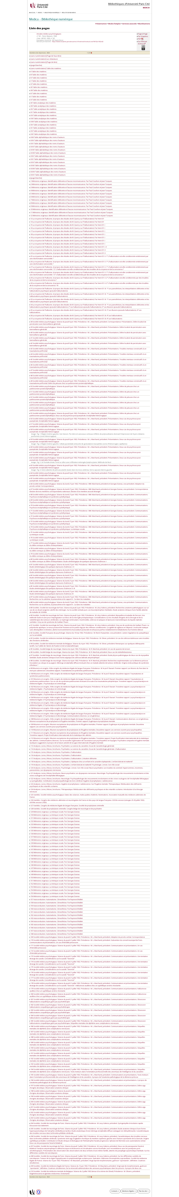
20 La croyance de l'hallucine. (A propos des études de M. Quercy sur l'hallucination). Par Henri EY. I (67, 240)
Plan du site (143, 1191)
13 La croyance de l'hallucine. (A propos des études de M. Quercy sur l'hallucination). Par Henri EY (67, 219)
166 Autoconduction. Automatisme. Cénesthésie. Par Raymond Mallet (56, 927)
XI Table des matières (38, 100)
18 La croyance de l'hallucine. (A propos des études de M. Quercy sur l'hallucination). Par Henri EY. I (67, 234)
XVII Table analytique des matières (43, 118)
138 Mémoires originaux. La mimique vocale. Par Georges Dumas (55, 840)
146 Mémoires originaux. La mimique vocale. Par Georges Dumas (55, 865)
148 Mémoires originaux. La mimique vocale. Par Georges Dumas (55, 871)
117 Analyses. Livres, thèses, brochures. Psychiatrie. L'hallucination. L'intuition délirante (63, 758)
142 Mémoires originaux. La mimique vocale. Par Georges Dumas (55, 852)
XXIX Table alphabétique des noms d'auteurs (47, 156)
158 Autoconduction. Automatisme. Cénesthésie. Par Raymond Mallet (56, 902)
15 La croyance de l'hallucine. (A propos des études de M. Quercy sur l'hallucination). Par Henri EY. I (67, 225)
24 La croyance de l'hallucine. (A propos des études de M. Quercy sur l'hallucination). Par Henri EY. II (67, 253)
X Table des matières (38, 96)
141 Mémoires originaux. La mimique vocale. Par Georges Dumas (55, 849)
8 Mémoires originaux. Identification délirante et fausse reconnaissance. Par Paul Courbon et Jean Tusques (71, 203)
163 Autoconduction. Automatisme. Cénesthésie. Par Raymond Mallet (56, 918)
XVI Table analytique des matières (43, 115)
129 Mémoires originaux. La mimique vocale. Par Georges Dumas (55, 812)
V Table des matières (38, 81)
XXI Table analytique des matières (43, 131)
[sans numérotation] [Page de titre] (43, 62)
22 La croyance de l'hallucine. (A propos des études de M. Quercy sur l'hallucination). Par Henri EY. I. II (68, 247)
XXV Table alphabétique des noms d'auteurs (47, 143)
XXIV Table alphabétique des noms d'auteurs (47, 140)
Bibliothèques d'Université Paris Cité (129, 3)
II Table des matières (38, 71)
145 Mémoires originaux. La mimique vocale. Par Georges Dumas (55, 862)
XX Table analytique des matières (43, 128)
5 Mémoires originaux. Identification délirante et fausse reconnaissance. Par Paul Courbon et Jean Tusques (71, 193)
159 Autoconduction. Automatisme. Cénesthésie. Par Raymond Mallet (56, 906)
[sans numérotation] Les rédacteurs (44, 59)
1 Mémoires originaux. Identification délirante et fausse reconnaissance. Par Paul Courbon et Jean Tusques (71, 181)
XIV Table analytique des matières (43, 109)
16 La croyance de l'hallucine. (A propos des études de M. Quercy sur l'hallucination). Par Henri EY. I (67, 228)
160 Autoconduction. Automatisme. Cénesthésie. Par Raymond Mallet (56, 909)
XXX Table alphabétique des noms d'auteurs (47, 159)
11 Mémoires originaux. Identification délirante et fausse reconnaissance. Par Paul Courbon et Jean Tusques (71, 212)
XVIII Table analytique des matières (43, 121)
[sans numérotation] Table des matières (45, 68)
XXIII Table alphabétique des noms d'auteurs (47, 137)
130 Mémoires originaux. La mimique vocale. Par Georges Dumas (55, 815)
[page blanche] (36, 65)
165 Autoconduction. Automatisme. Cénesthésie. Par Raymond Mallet (56, 924)
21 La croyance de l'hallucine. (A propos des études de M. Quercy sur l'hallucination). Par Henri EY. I (67, 244)
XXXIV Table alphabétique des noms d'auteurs (48, 172)
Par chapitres (143, 36)
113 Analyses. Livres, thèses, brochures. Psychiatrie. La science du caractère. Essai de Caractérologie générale (72, 746)
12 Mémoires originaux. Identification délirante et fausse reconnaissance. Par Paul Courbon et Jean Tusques (71, 215)
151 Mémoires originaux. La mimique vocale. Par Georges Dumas (55, 881)
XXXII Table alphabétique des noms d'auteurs (47, 165)
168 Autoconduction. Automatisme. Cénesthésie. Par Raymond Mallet (56, 934)
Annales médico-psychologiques (49, 34)
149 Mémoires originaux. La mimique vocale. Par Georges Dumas (55, 874)
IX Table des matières (38, 93)
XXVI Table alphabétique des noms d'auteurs (47, 147)
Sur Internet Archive (142, 42)
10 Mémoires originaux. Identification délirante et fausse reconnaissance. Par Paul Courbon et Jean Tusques (71, 209)
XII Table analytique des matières (43, 103)
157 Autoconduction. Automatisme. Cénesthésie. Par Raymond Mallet (56, 899)
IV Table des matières (38, 78)
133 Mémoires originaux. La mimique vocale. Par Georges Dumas (55, 824)
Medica (146, 8)
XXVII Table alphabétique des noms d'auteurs (47, 150)
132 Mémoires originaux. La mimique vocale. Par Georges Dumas (55, 821)
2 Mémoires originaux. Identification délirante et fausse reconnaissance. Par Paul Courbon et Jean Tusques (71, 184)
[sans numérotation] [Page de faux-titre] (45, 56)
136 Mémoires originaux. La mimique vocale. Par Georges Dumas (55, 834)
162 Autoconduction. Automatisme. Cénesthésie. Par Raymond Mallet (56, 915)
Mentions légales (128, 1191)
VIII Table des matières (39, 90)
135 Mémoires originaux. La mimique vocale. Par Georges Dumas (55, 830)
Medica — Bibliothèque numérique (51, 19)
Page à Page (142, 34)
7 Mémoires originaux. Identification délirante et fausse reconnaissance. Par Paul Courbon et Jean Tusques (71, 200)
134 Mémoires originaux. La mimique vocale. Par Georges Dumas (55, 827)
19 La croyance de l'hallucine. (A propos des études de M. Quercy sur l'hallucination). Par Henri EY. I (67, 237)
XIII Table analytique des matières (43, 106)
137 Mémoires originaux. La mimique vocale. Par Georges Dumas (55, 837)
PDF (140, 39)
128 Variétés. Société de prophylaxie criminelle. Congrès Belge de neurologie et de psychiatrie (66, 809)
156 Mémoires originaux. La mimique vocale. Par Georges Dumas (55, 896)
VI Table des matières (38, 84)
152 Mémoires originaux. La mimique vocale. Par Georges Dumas (55, 884)
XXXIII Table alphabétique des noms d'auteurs (48, 168)
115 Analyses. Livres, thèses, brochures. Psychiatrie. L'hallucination (55, 752)
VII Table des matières (38, 87)
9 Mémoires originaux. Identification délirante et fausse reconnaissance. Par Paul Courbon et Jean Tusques (71, 206)
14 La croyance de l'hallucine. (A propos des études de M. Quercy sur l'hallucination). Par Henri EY (67, 222)
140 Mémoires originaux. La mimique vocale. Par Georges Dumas (55, 846)
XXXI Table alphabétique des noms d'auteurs (47, 162)
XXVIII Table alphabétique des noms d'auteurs (48, 153)
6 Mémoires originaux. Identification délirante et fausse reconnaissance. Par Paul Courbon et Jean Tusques (71, 197)
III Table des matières (38, 75)
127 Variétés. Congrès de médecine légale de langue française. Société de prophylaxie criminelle (67, 805)
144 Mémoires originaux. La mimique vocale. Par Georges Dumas (55, 859)
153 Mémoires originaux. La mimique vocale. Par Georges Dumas (55, 887)
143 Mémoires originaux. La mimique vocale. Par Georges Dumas (55, 855)
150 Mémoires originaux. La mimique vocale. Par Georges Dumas (55, 877)
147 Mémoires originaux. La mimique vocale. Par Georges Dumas (55, 868)
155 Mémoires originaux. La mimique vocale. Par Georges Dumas (55, 893)
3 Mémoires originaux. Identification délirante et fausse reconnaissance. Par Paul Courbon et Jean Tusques (71, 187)
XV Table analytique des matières (43, 112)
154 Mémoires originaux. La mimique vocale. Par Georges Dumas (55, 890)
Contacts (114, 1191)
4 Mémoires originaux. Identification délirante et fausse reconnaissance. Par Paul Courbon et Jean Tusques (71, 190)
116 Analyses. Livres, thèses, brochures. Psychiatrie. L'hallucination (55, 755)
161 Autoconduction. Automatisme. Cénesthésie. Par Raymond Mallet (56, 912)
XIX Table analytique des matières (43, 125)
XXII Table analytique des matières (43, 134)
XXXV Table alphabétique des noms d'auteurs (48, 175)
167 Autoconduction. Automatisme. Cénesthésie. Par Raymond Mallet (56, 931)
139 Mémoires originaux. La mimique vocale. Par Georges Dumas (55, 843)
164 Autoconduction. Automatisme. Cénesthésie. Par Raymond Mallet (56, 921)
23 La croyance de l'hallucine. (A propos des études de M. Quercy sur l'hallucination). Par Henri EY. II (67, 250)
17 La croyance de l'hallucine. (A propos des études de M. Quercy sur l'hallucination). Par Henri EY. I (67, 231)
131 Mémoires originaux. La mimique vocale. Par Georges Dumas (55, 818)
